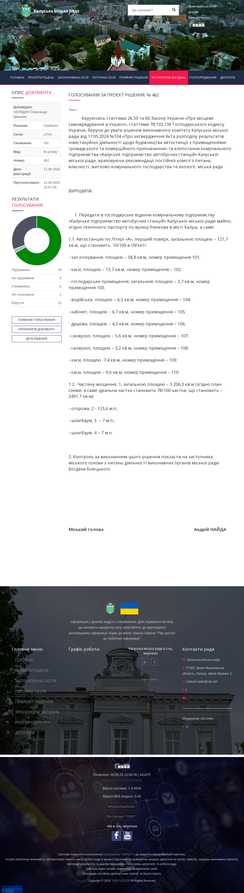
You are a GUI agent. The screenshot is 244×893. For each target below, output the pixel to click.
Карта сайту (150, 679)
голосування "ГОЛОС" (118, 854)
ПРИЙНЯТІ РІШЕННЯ (133, 77)
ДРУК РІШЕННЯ (36, 338)
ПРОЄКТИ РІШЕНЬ (41, 77)
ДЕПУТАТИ (227, 77)
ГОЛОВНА (17, 77)
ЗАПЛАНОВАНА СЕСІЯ (73, 77)
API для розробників (121, 806)
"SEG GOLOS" (120, 880)
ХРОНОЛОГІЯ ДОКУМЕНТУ (36, 329)
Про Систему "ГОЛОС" (121, 816)
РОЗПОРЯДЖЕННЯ (203, 77)
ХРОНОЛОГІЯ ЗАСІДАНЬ (169, 77)
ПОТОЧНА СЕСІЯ (104, 77)
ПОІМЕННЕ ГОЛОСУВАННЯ (36, 320)
